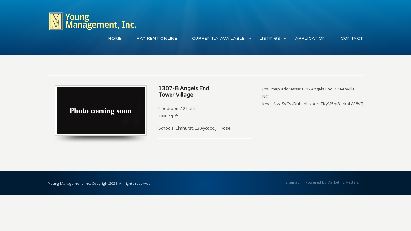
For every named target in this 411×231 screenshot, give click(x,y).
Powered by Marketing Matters (332, 182)
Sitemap (292, 182)
